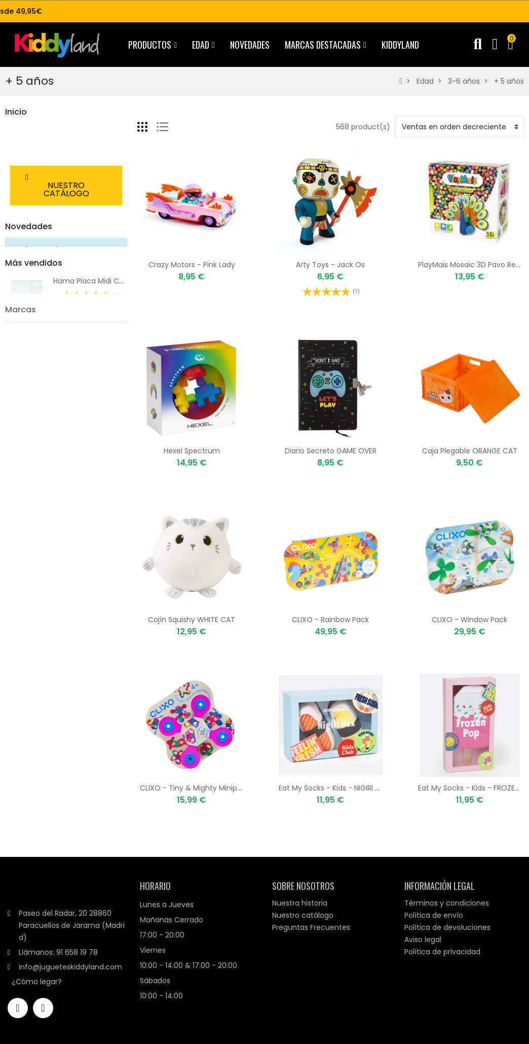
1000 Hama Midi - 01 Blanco (100, 458)
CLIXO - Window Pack (469, 620)
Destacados (26, 166)
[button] (66, 232)
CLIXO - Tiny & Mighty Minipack (195, 788)
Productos (23, 132)
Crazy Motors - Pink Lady (191, 265)
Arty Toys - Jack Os (330, 265)
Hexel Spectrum (192, 451)
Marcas (20, 558)
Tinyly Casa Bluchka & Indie (101, 410)
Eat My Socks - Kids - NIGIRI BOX (334, 788)
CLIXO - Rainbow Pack (330, 620)
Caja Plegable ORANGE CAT (469, 451)
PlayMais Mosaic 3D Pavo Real (470, 265)
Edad (13, 149)
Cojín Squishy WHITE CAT (191, 620)
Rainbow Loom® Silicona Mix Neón (112, 514)
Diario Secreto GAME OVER (330, 451)
